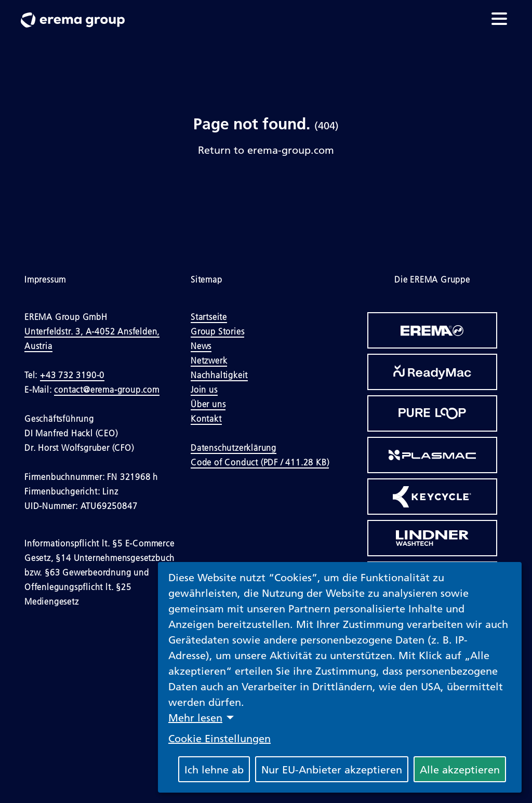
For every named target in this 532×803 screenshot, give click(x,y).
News (201, 346)
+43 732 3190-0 (72, 375)
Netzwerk (209, 360)
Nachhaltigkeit (219, 375)
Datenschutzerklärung (233, 448)
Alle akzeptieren (460, 769)
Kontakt (206, 418)
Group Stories (217, 331)
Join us (204, 389)
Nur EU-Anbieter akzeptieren (331, 769)
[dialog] (340, 677)
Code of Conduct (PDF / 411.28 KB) (260, 462)
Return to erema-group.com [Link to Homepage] (266, 149)
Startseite (209, 317)
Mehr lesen (195, 717)
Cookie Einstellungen (219, 738)
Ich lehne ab (214, 769)
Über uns (208, 404)
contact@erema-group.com (106, 389)
